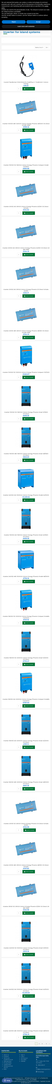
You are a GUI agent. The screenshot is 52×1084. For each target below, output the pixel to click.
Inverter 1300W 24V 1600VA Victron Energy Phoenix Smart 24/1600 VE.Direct (26, 535)
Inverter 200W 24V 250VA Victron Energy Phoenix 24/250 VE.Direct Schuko (26, 207)
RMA (5, 1069)
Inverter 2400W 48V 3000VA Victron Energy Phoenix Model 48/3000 (26, 576)
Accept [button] (38, 22)
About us (6, 1055)
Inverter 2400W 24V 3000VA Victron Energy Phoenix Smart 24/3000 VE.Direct (26, 990)
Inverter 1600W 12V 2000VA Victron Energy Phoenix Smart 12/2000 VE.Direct (26, 658)
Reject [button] (14, 22)
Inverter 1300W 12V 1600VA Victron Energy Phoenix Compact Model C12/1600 (26, 165)
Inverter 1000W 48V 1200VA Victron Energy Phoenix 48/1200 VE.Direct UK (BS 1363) (26, 124)
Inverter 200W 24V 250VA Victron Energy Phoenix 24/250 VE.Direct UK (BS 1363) (26, 248)
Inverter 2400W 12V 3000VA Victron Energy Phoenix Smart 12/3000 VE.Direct (26, 948)
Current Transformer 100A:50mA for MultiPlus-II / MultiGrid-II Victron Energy (26, 82)
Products (6, 1056)
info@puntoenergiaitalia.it (43, 1069)
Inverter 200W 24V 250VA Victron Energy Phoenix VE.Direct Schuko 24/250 (26, 290)
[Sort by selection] (39, 47)
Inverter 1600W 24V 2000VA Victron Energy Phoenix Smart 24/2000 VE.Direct (26, 741)
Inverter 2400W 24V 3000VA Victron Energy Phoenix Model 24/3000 (26, 495)
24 (47, 47)
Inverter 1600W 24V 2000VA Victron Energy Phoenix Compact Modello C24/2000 (26, 699)
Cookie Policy (7, 1064)
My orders (23, 1059)
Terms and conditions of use (8, 1058)
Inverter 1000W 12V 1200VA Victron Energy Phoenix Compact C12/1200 (26, 372)
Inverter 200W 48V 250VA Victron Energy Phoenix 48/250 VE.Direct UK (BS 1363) (26, 331)
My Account (24, 1058)
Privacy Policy (8, 1062)
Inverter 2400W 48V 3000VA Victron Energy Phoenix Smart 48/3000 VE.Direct (26, 1031)
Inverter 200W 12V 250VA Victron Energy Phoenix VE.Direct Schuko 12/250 (26, 824)
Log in (22, 1056)
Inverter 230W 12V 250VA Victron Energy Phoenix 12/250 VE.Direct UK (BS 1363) (26, 907)
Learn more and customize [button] (26, 26)
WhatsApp (41, 1071)
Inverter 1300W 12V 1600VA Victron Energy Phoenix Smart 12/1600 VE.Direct (26, 412)
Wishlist (23, 1061)
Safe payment (7, 1061)
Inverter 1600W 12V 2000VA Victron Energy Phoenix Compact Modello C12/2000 (26, 617)
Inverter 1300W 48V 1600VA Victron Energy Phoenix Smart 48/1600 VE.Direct (26, 454)
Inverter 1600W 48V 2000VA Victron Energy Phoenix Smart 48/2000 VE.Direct (26, 782)
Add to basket (28, 88)
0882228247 (41, 1065)
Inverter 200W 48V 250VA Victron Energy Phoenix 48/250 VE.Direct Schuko (26, 865)
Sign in (23, 1055)
